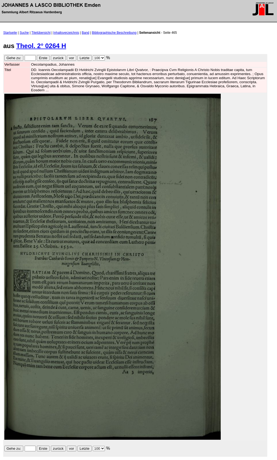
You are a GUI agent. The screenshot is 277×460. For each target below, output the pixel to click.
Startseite (10, 33)
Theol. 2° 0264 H (41, 45)
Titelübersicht (41, 33)
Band (85, 33)
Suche (24, 33)
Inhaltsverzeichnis (66, 33)
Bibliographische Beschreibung (114, 33)
